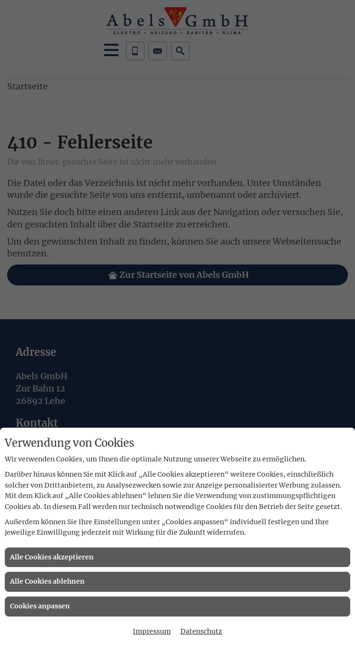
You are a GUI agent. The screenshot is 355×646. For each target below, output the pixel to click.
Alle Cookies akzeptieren (52, 557)
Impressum (152, 631)
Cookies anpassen (40, 606)
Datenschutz (201, 631)
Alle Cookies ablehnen (47, 581)
